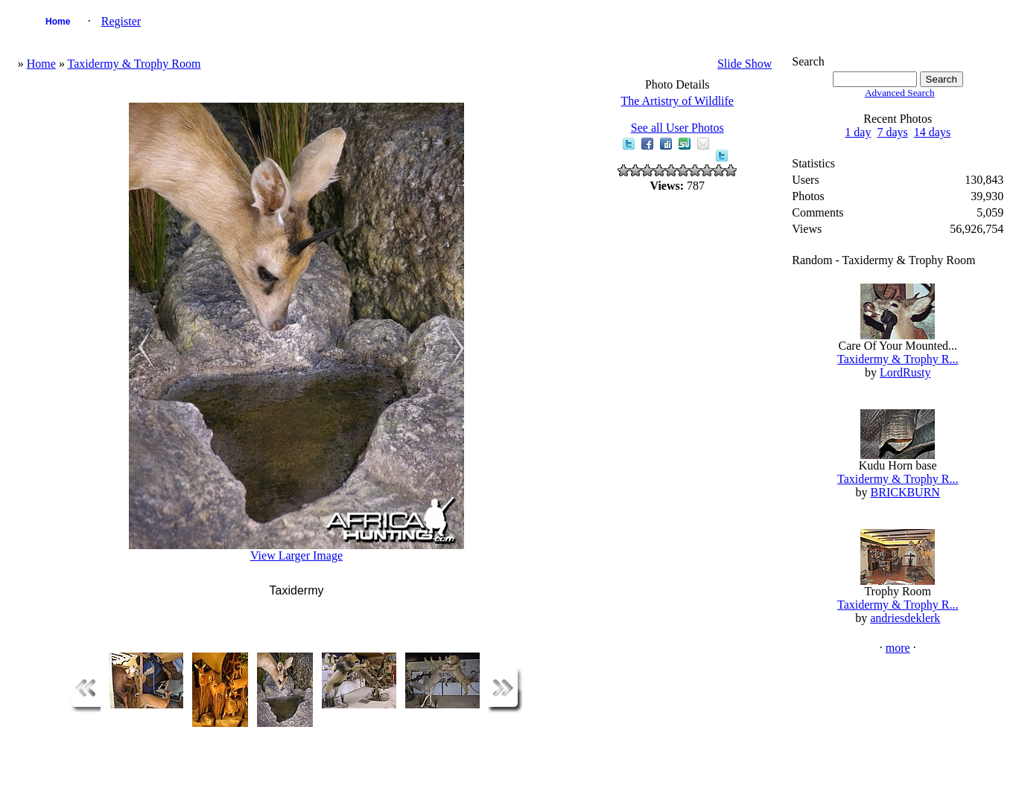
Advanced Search (900, 92)
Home (57, 21)
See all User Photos (677, 127)
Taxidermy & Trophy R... (897, 359)
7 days (892, 132)
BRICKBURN (905, 492)
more (898, 647)
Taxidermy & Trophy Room (134, 63)
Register (121, 21)
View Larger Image (296, 555)
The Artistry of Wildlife (676, 100)
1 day (858, 132)
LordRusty (905, 372)
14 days (932, 132)
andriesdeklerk (905, 618)
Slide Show (744, 63)
